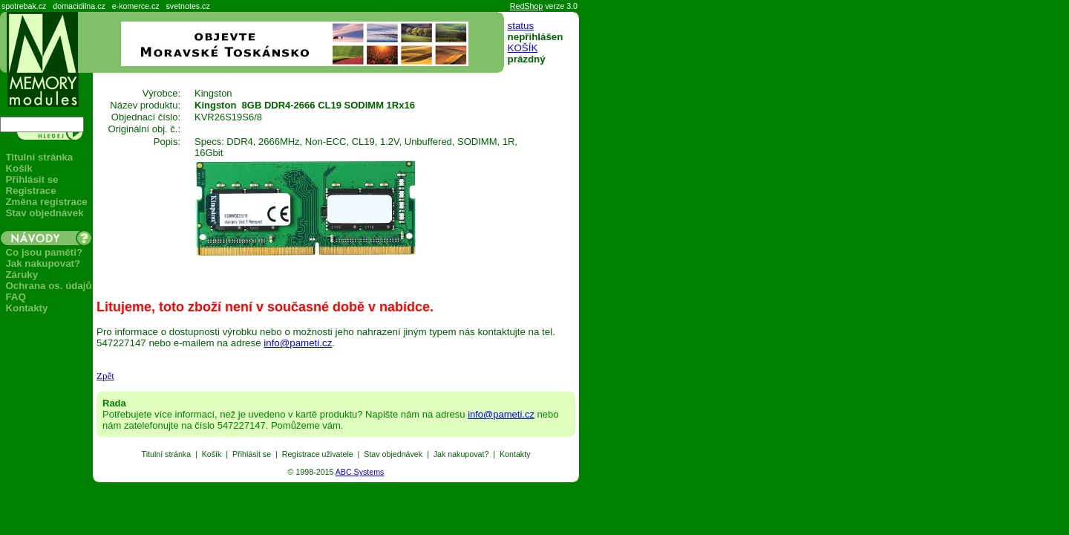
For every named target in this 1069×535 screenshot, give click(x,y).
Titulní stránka (39, 157)
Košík (18, 168)
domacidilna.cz (79, 5)
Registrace (30, 190)
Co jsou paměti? (43, 252)
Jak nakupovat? (42, 263)
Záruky (21, 274)
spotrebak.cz (23, 5)
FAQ (15, 296)
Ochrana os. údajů (48, 285)
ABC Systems (360, 471)
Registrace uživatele (317, 454)
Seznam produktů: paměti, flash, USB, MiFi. (0, 482)
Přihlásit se (31, 179)
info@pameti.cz (298, 342)
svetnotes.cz (188, 5)
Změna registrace (46, 201)
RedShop (526, 5)
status (521, 25)
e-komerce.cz (136, 5)
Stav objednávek (44, 212)
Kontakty (26, 308)
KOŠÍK (523, 48)
